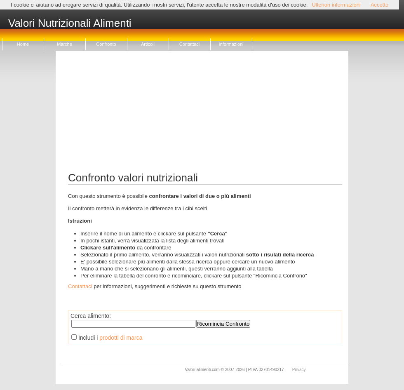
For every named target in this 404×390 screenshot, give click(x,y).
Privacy (299, 369)
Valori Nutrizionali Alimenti (70, 23)
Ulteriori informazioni (336, 5)
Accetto (379, 5)
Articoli (148, 44)
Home (23, 44)
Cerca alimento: (90, 315)
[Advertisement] (205, 114)
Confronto (106, 44)
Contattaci (189, 44)
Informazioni (231, 44)
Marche (64, 44)
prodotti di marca (120, 337)
